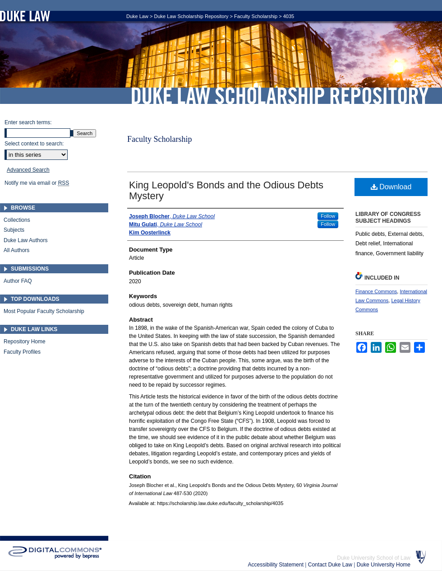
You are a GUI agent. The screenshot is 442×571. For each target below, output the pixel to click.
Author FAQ (18, 281)
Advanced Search (28, 170)
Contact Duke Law (331, 565)
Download (391, 187)
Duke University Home (383, 565)
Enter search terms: (28, 122)
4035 (288, 16)
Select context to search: (34, 143)
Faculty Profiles (22, 352)
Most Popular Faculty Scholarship (44, 311)
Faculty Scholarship (255, 16)
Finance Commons (376, 291)
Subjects (14, 230)
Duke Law (137, 16)
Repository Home (25, 341)
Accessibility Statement (276, 565)
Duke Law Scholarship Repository (279, 96)
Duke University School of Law (373, 558)
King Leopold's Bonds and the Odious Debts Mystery (226, 190)
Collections (17, 220)
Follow (328, 216)
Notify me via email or (37, 183)
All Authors (16, 250)
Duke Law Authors (25, 240)
